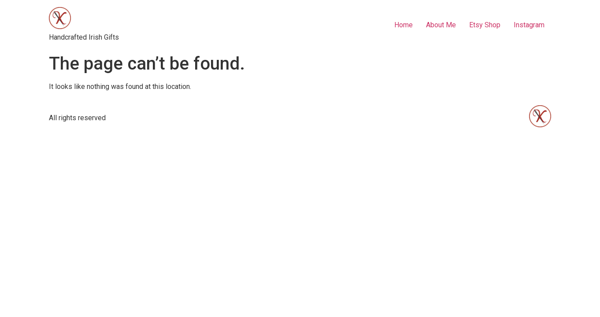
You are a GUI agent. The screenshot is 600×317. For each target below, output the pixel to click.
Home (403, 25)
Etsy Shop (484, 25)
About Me (441, 25)
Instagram (529, 25)
